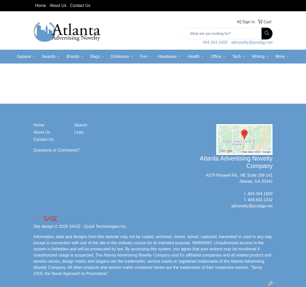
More (282, 57)
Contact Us (80, 5)
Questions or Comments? (56, 150)
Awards (51, 57)
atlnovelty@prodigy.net (252, 42)
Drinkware (122, 57)
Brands (75, 57)
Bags (97, 57)
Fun (146, 57)
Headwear (169, 57)
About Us (58, 5)
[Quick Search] (222, 33)
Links (79, 132)
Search (80, 125)
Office (218, 57)
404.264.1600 (215, 42)
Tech (238, 57)
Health (196, 57)
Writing (260, 57)
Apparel (26, 57)
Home (40, 5)
